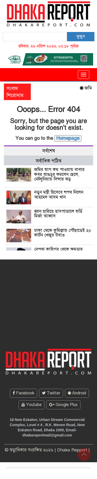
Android (77, 393)
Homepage (67, 138)
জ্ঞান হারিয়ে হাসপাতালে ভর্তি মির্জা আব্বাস (58, 214)
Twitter (51, 393)
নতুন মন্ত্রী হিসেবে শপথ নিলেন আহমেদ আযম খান (58, 195)
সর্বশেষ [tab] (48, 151)
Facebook (23, 393)
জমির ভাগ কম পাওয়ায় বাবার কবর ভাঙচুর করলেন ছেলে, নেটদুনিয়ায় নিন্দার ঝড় (59, 174)
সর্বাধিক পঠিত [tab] (49, 161)
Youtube (31, 404)
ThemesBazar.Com (69, 473)
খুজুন (80, 36)
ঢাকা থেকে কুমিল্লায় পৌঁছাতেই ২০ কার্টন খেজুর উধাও (62, 233)
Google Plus (63, 404)
